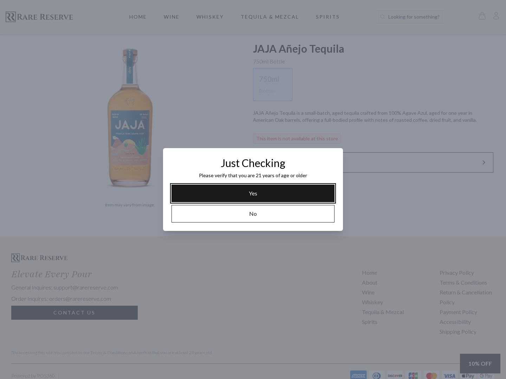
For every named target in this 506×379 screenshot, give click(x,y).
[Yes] (253, 193)
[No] (253, 213)
